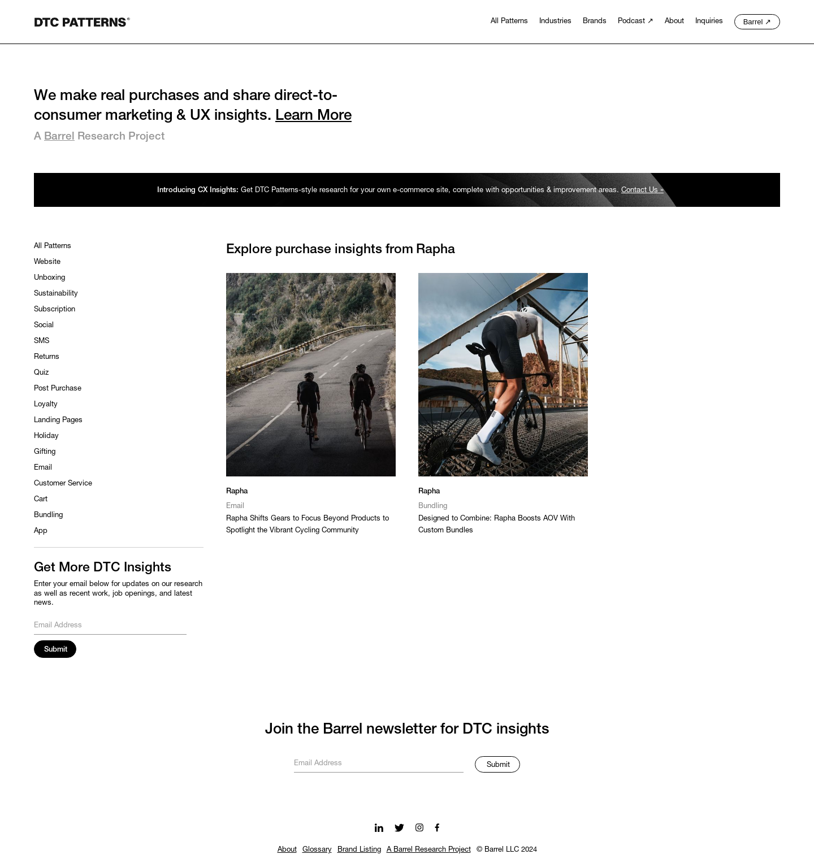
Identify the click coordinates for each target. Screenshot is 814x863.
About (287, 850)
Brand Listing (359, 850)
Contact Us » (642, 190)
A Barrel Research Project (429, 850)
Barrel (59, 137)
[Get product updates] (379, 762)
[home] (82, 20)
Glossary (317, 850)
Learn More (313, 116)
